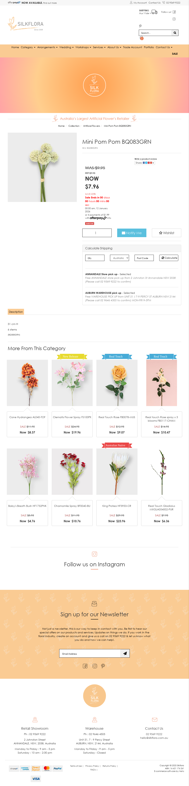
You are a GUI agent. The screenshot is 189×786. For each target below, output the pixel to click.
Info (109, 217)
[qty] (94, 258)
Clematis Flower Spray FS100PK (72, 416)
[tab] (16, 312)
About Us (114, 47)
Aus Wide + (148, 11)
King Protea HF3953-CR (116, 505)
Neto (181, 771)
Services (99, 47)
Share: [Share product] (145, 162)
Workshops (83, 47)
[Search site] (174, 32)
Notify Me (132, 233)
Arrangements (47, 47)
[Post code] (144, 258)
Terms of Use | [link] (77, 766)
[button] (166, 232)
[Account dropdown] (138, 3)
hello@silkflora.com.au (154, 737)
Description (16, 311)
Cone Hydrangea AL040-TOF (27, 416)
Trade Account (132, 47)
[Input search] (155, 32)
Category (28, 47)
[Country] (119, 258)
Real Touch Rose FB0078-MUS (117, 416)
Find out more (50, 3)
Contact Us (155, 2)
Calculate (169, 257)
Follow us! (166, 12)
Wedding (66, 47)
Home (15, 47)
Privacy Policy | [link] (93, 766)
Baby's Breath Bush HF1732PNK (27, 505)
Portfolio (149, 47)
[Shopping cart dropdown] (142, 38)
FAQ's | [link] (94, 769)
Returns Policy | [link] (110, 766)
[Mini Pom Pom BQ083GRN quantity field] (97, 232)
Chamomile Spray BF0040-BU (72, 505)
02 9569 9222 (171, 2)
